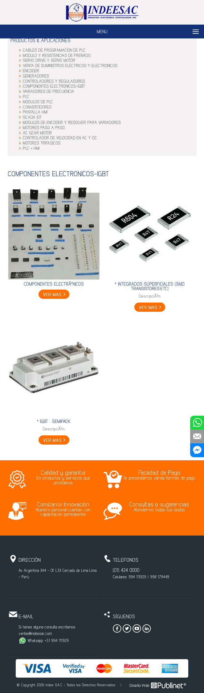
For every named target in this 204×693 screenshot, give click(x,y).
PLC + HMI (31, 148)
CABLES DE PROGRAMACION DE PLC (54, 50)
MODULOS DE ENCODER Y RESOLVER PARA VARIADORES (72, 123)
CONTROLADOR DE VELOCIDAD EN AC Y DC (60, 138)
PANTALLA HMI (35, 112)
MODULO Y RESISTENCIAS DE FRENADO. (57, 55)
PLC (26, 97)
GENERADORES (36, 76)
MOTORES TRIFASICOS (41, 143)
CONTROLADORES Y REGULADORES (54, 81)
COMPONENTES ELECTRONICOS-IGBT (54, 86)
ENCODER (31, 71)
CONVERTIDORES (37, 107)
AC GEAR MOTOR (37, 133)
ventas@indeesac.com (35, 634)
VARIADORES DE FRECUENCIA (48, 91)
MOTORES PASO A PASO (44, 128)
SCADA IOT (32, 117)
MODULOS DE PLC (38, 102)
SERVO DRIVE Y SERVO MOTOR (49, 60)
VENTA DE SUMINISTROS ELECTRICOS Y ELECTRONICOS (70, 66)
